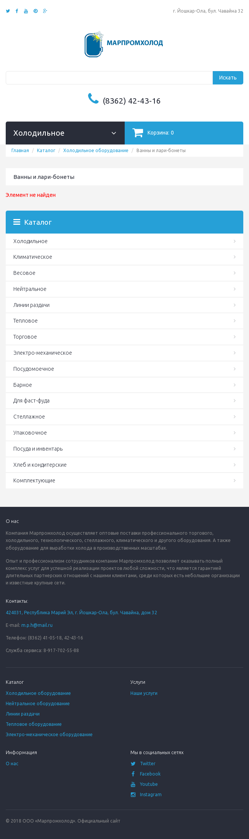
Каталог (46, 150)
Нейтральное (30, 289)
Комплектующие (34, 480)
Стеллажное (29, 417)
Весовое (24, 273)
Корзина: (153, 132)
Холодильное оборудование (96, 150)
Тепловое (25, 321)
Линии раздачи (31, 305)
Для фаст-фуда (31, 401)
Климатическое (32, 257)
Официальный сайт (98, 820)
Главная (20, 150)
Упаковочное (30, 433)
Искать (228, 78)
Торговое (25, 337)
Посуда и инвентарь (38, 449)
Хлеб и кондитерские (40, 465)
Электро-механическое (42, 353)
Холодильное (30, 241)
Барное (22, 385)
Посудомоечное (33, 369)
